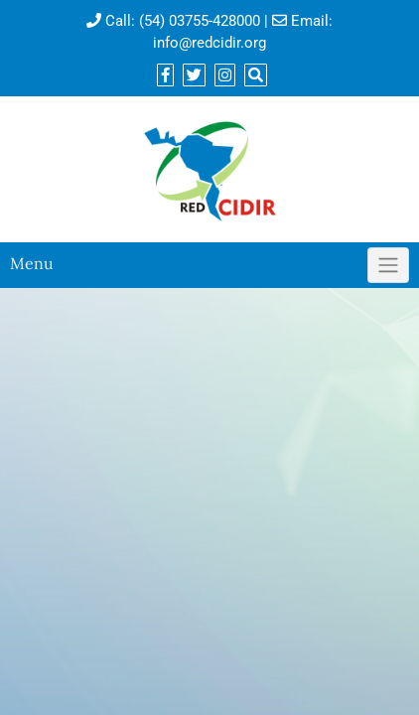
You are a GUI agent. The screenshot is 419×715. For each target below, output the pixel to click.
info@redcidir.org (209, 43)
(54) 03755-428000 (199, 21)
